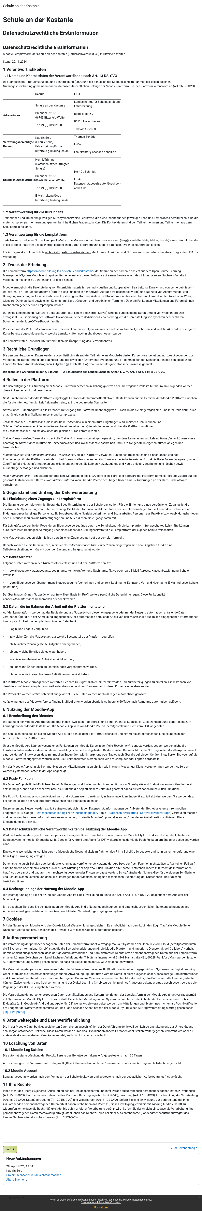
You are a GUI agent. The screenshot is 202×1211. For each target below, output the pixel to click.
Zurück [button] (10, 1149)
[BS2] (12, 1012)
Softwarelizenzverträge (155, 813)
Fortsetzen (101, 1207)
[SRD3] (20, 1012)
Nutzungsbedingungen (82, 813)
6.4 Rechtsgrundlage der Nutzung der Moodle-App (43, 889)
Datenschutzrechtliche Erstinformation (101, 1202)
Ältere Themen (15, 1179)
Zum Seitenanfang (184, 1148)
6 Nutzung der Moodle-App (28, 709)
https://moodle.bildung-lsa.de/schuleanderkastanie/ (60, 271)
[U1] (5, 1012)
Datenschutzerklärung (51, 813)
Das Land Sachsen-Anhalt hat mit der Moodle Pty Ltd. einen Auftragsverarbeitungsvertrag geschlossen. (127, 1008)
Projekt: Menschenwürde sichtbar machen (33, 1175)
